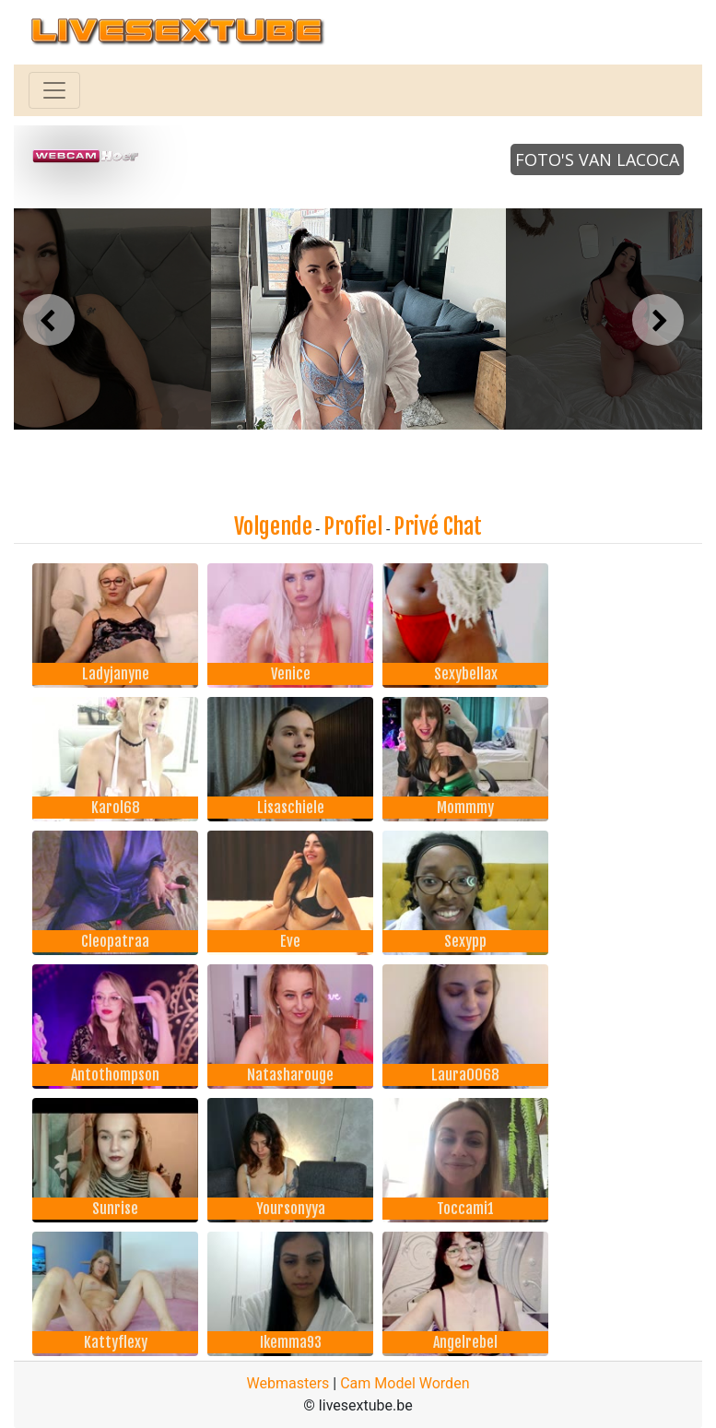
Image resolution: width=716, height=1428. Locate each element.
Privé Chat (437, 526)
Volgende (273, 526)
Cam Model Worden (404, 1383)
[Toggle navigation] (54, 90)
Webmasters (288, 1383)
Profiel (352, 526)
